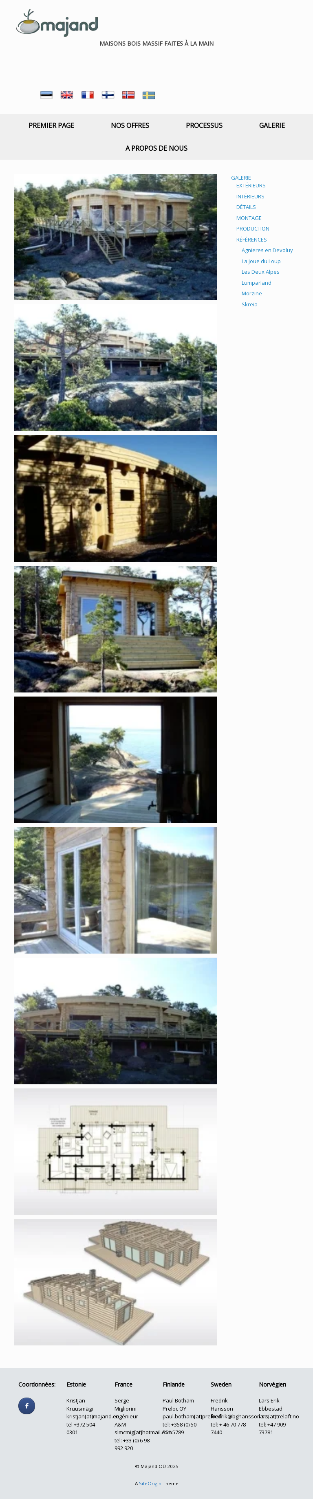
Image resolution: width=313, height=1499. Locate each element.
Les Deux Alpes (261, 271)
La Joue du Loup (261, 261)
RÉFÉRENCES (251, 239)
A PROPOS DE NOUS (156, 148)
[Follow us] (26, 1406)
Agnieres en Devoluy (267, 250)
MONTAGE (249, 218)
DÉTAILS (246, 207)
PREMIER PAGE (51, 125)
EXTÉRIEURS (251, 185)
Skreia (250, 304)
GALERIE (272, 125)
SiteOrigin (150, 1483)
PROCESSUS (204, 125)
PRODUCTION (252, 228)
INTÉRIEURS (250, 196)
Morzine (252, 293)
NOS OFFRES (130, 125)
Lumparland (256, 282)
